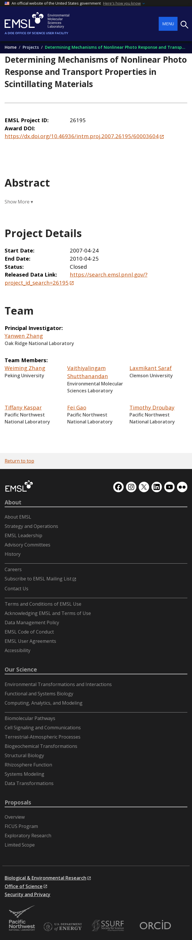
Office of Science (24, 886)
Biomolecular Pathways (30, 718)
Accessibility (17, 650)
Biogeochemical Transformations (41, 746)
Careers (13, 569)
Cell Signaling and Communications (43, 727)
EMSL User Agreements (30, 641)
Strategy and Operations (31, 526)
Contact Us (16, 588)
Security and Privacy (27, 894)
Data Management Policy (32, 622)
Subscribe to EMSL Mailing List (38, 578)
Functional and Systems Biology (39, 693)
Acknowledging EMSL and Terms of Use (48, 613)
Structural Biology (24, 755)
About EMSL (18, 517)
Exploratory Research (28, 835)
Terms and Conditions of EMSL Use (43, 604)
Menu (168, 23)
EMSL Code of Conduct (29, 632)
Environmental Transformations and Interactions (58, 684)
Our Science (21, 669)
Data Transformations (29, 783)
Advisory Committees (27, 545)
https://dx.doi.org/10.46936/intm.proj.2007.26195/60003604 (82, 136)
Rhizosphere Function (28, 765)
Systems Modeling (24, 774)
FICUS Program (21, 826)
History (13, 554)
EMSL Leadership (23, 535)
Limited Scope (20, 845)
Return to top (19, 461)
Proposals (18, 802)
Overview (15, 817)
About (13, 502)
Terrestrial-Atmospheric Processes (43, 737)
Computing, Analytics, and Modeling (44, 703)
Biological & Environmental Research (45, 878)
